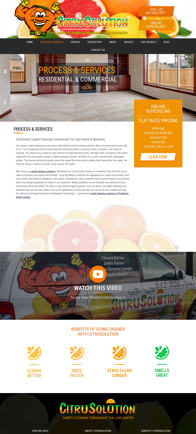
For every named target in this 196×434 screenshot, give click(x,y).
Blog (166, 42)
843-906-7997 (155, 13)
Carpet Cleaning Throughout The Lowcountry (98, 418)
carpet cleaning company (43, 171)
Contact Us (98, 50)
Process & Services (51, 42)
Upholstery (94, 42)
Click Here (158, 156)
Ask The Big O (148, 42)
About (113, 42)
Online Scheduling (155, 24)
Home (30, 42)
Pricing (75, 42)
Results (128, 42)
